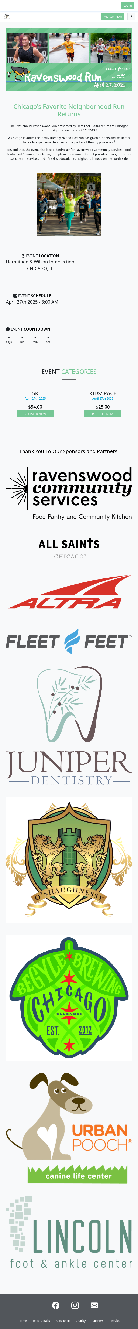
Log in (127, 5)
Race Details (41, 1321)
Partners (97, 1321)
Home (22, 1321)
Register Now (112, 16)
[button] (13, 5)
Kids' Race (63, 1321)
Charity (81, 1321)
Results (115, 1321)
